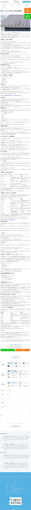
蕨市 (4, 436)
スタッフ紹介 (19, 5)
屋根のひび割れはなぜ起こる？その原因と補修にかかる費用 (12, 271)
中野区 (22, 445)
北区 (9, 444)
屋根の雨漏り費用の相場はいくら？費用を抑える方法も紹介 (12, 95)
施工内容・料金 (19, 4)
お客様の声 (26, 4)
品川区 (10, 445)
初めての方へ (11, 4)
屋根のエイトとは (4, 4)
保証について (23, 476)
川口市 (9, 436)
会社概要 (27, 5)
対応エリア (11, 5)
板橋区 (11, 444)
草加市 (27, 437)
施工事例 (4, 5)
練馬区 (14, 444)
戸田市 (7, 436)
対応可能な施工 (8, 476)
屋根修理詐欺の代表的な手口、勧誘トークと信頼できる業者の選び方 (14, 328)
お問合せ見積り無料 (26, 1)
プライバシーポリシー (23, 478)
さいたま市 (12, 436)
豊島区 (7, 444)
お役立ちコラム (4, 7)
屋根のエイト (3, 340)
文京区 (5, 444)
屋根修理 (28, 476)
